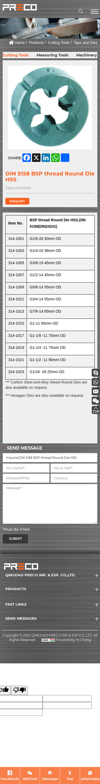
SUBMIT (15, 539)
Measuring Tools (52, 55)
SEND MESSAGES (21, 618)
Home (20, 42)
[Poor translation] (19, 690)
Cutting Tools (59, 42)
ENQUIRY (17, 201)
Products (36, 42)
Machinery (86, 55)
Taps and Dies (85, 42)
